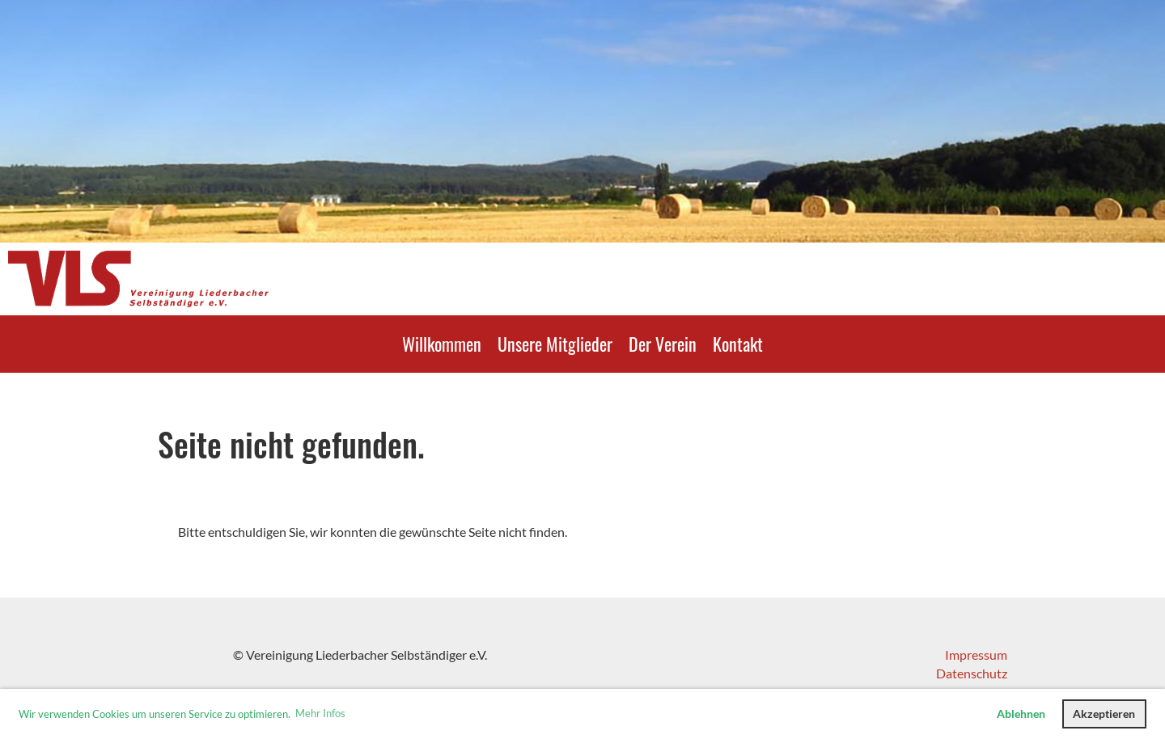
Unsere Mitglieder (555, 344)
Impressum (976, 654)
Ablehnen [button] (1021, 713)
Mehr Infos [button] (320, 713)
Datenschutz (971, 673)
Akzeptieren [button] (1104, 713)
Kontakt (738, 344)
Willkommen (441, 344)
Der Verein (663, 344)
